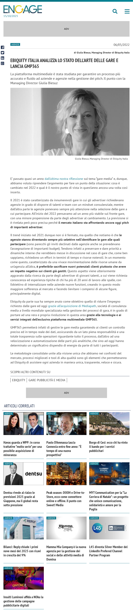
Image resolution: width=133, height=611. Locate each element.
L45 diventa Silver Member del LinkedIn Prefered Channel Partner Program (108, 551)
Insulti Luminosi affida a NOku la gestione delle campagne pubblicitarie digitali (23, 601)
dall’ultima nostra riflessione (64, 179)
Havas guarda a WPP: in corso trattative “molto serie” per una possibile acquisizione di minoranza (22, 448)
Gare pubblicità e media (47, 380)
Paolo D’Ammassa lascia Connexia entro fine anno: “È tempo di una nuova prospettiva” (64, 448)
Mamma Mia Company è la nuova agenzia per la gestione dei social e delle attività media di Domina (66, 553)
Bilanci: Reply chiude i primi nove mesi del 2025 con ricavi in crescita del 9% (22, 551)
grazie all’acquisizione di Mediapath (72, 306)
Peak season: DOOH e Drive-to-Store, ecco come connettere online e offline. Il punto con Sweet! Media (65, 498)
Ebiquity (18, 380)
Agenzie (15, 44)
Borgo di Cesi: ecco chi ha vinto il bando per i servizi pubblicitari (108, 446)
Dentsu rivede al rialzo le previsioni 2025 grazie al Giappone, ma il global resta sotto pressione (20, 498)
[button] (127, 11)
